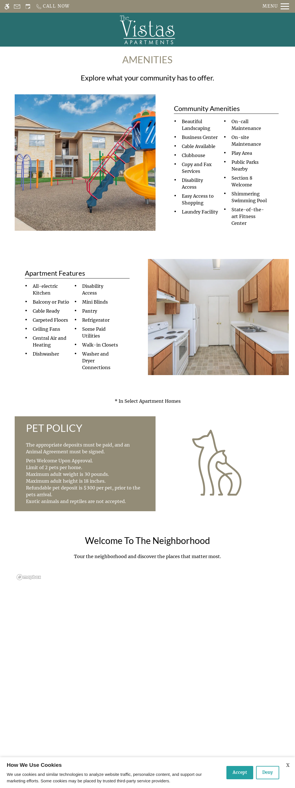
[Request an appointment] (28, 6)
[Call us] (53, 6)
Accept (240, 772)
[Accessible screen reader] (7, 6)
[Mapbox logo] (28, 577)
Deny (267, 772)
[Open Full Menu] (276, 6)
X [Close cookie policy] (287, 765)
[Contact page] (17, 6)
